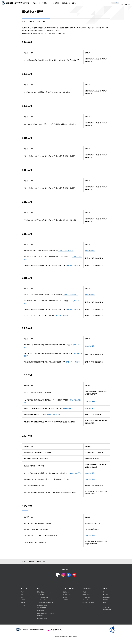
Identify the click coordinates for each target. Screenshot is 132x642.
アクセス (23, 605)
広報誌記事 (65, 600)
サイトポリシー (106, 607)
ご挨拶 (22, 592)
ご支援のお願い (86, 592)
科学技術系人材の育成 (42, 605)
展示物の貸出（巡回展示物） (45, 602)
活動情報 (65, 597)
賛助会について (86, 594)
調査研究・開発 (40, 610)
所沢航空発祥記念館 (43, 597)
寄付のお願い (85, 600)
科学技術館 (41, 594)
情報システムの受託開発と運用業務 (45, 613)
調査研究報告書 (106, 597)
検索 (122, 4)
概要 (22, 594)
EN (116, 3)
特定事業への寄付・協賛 (88, 602)
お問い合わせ (127, 4)
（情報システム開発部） (65, 251)
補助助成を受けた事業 (42, 618)
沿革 (22, 597)
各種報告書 (105, 600)
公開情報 (23, 600)
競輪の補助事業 (90, 251)
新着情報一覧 (66, 592)
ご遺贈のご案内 (86, 597)
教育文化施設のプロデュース (45, 600)
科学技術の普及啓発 (41, 608)
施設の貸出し (40, 616)
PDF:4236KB (67, 408)
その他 (104, 602)
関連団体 (23, 602)
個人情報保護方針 (107, 609)
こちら (48, 33)
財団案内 (105, 592)
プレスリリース (66, 594)
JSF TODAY (105, 594)
